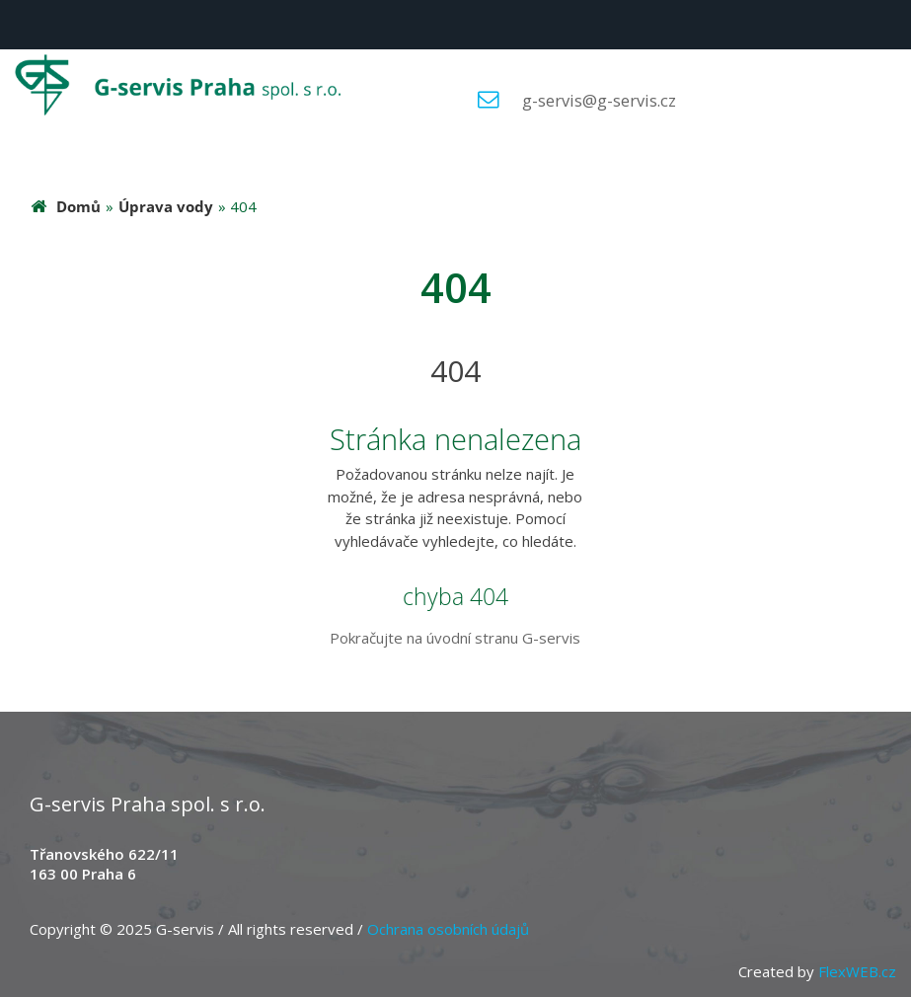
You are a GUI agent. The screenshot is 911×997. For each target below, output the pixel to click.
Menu (24, 24)
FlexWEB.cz (857, 971)
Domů (78, 206)
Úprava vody (165, 206)
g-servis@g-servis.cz (599, 100)
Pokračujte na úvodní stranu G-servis (455, 638)
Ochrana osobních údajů (448, 929)
